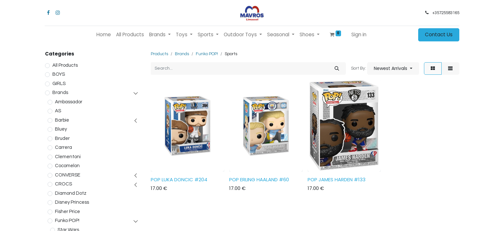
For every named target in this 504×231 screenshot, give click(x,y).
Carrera (63, 147)
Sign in (358, 34)
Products (159, 54)
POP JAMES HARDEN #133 (336, 179)
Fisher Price (67, 211)
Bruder (62, 138)
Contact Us (439, 34)
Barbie (62, 120)
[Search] (337, 68)
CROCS (63, 184)
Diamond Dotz (70, 193)
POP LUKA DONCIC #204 (179, 179)
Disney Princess (72, 202)
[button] (393, 68)
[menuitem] (103, 35)
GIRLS (59, 83)
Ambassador (68, 101)
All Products (65, 65)
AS (58, 110)
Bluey (61, 129)
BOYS (58, 74)
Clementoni (68, 156)
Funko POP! (67, 220)
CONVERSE (67, 175)
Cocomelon (67, 165)
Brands (60, 92)
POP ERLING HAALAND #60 (259, 179)
